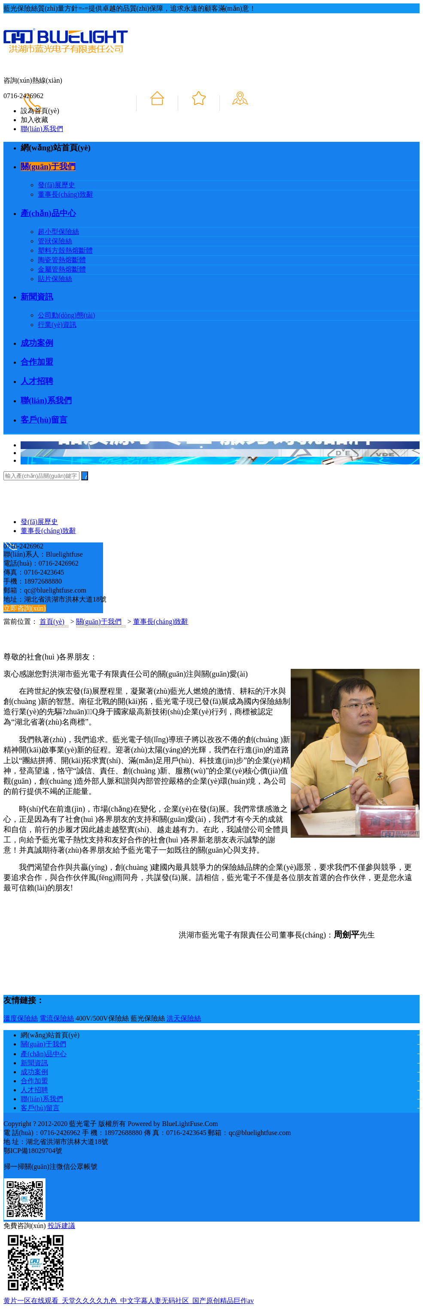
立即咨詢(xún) (24, 608)
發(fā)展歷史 (56, 185)
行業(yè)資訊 (57, 324)
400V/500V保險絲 (102, 1018)
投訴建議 (61, 1225)
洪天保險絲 (184, 1018)
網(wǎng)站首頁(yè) (56, 147)
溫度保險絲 (20, 1018)
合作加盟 (37, 361)
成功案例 (37, 342)
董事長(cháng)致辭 (65, 194)
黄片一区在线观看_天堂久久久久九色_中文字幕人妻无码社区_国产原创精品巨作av (128, 1300)
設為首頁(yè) (40, 110)
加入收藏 (34, 119)
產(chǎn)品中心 (48, 213)
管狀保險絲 (55, 241)
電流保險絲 (57, 1018)
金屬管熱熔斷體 (62, 269)
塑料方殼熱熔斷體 (65, 250)
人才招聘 (37, 381)
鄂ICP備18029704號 (32, 1150)
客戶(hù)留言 (44, 419)
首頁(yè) (52, 621)
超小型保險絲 (58, 231)
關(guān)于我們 (48, 166)
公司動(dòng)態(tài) (66, 315)
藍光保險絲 (148, 1018)
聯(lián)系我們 (42, 128)
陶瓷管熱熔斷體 (62, 260)
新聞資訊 (37, 296)
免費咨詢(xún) (24, 1225)
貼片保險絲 (55, 278)
